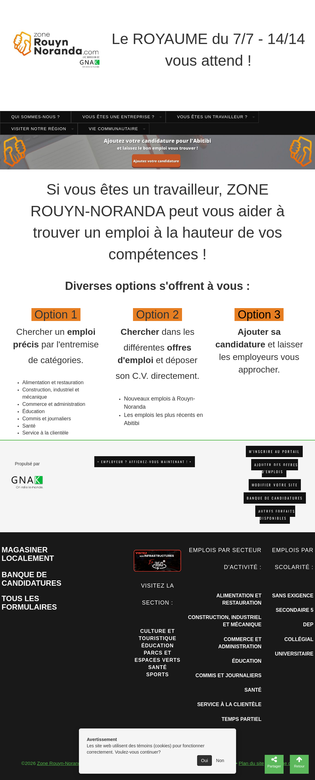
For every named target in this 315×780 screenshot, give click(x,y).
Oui (204, 760)
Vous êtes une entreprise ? (118, 116)
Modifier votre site (275, 484)
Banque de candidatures (275, 498)
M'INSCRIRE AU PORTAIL (274, 451)
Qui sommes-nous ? (35, 116)
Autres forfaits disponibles (276, 515)
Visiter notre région (38, 128)
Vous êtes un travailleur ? (212, 116)
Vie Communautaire (113, 128)
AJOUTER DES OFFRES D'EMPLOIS (276, 468)
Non (220, 760)
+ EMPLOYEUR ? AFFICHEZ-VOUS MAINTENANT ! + (144, 461)
